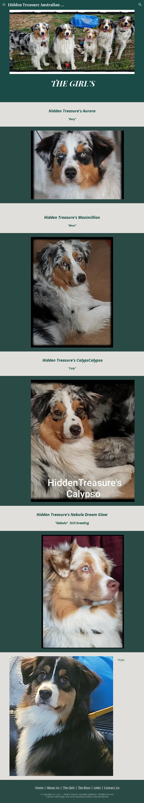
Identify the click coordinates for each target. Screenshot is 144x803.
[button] (4, 4)
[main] (72, 83)
